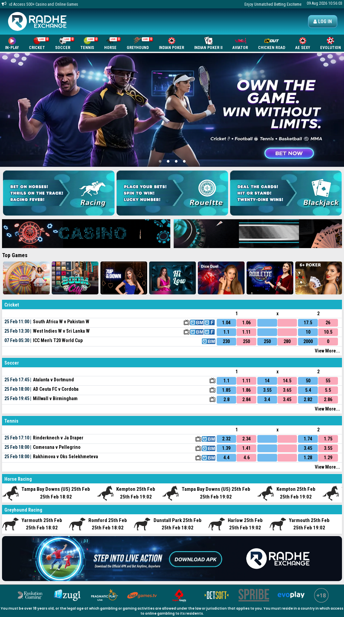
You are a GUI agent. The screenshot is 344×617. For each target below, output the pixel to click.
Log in (322, 21)
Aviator (240, 43)
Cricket (39, 43)
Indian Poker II (208, 43)
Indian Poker (171, 43)
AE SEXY (302, 43)
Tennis (89, 43)
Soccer (64, 43)
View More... (327, 350)
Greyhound (140, 43)
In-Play (12, 43)
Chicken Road (271, 43)
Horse (112, 43)
